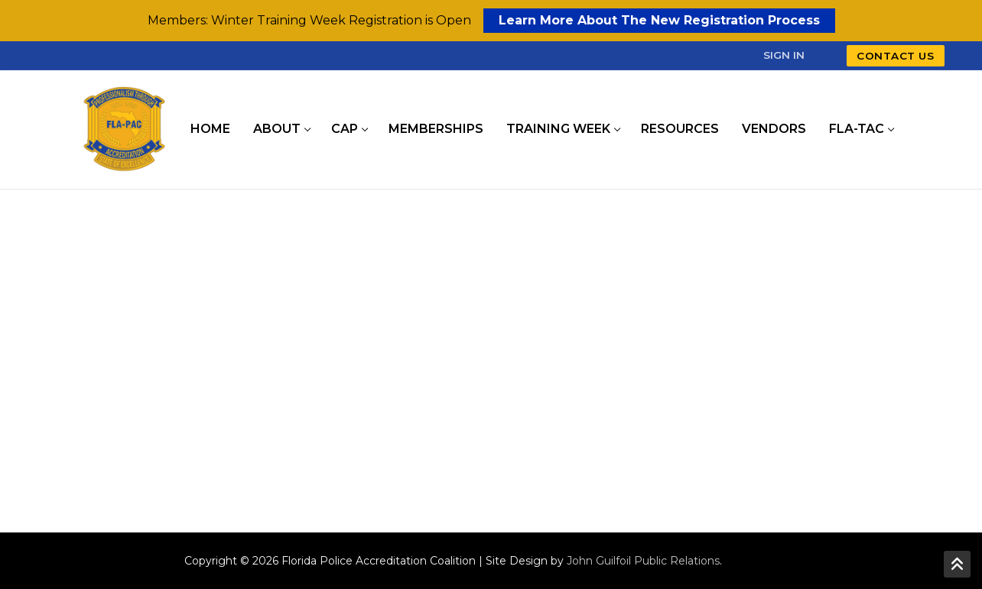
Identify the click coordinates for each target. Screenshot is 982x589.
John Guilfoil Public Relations (643, 561)
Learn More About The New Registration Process (659, 20)
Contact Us (895, 56)
